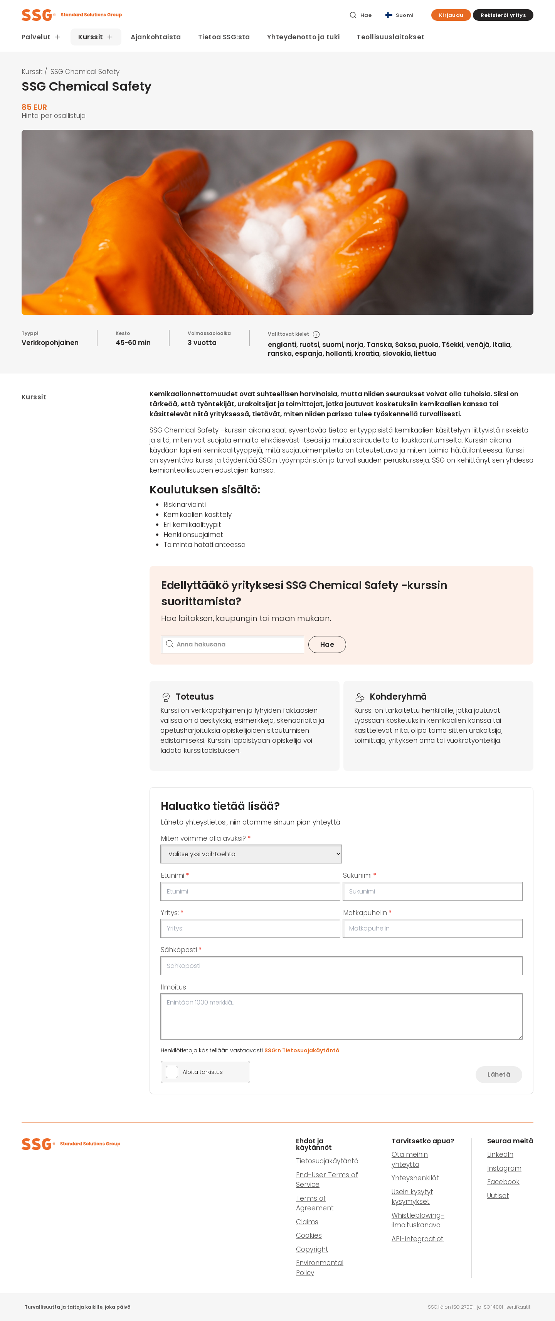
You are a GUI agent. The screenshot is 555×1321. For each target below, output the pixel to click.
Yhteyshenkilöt (415, 1178)
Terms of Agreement (315, 1203)
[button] (451, 15)
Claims (307, 1222)
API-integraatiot (418, 1239)
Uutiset (498, 1195)
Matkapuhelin (367, 912)
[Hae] (360, 15)
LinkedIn (500, 1154)
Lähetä (499, 1074)
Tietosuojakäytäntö (327, 1161)
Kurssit (32, 71)
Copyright (312, 1249)
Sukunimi (360, 875)
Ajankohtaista (156, 37)
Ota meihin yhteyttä (410, 1159)
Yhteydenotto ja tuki (303, 37)
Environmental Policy (319, 1267)
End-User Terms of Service (327, 1180)
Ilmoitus (173, 987)
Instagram (504, 1168)
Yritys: (172, 912)
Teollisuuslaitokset (390, 37)
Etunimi (175, 875)
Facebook (503, 1181)
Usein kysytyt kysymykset (412, 1197)
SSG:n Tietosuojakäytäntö (302, 1050)
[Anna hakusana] (232, 644)
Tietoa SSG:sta (224, 37)
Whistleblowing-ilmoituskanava (418, 1220)
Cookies (309, 1235)
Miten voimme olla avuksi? (206, 838)
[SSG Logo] (181, 15)
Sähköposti (181, 949)
